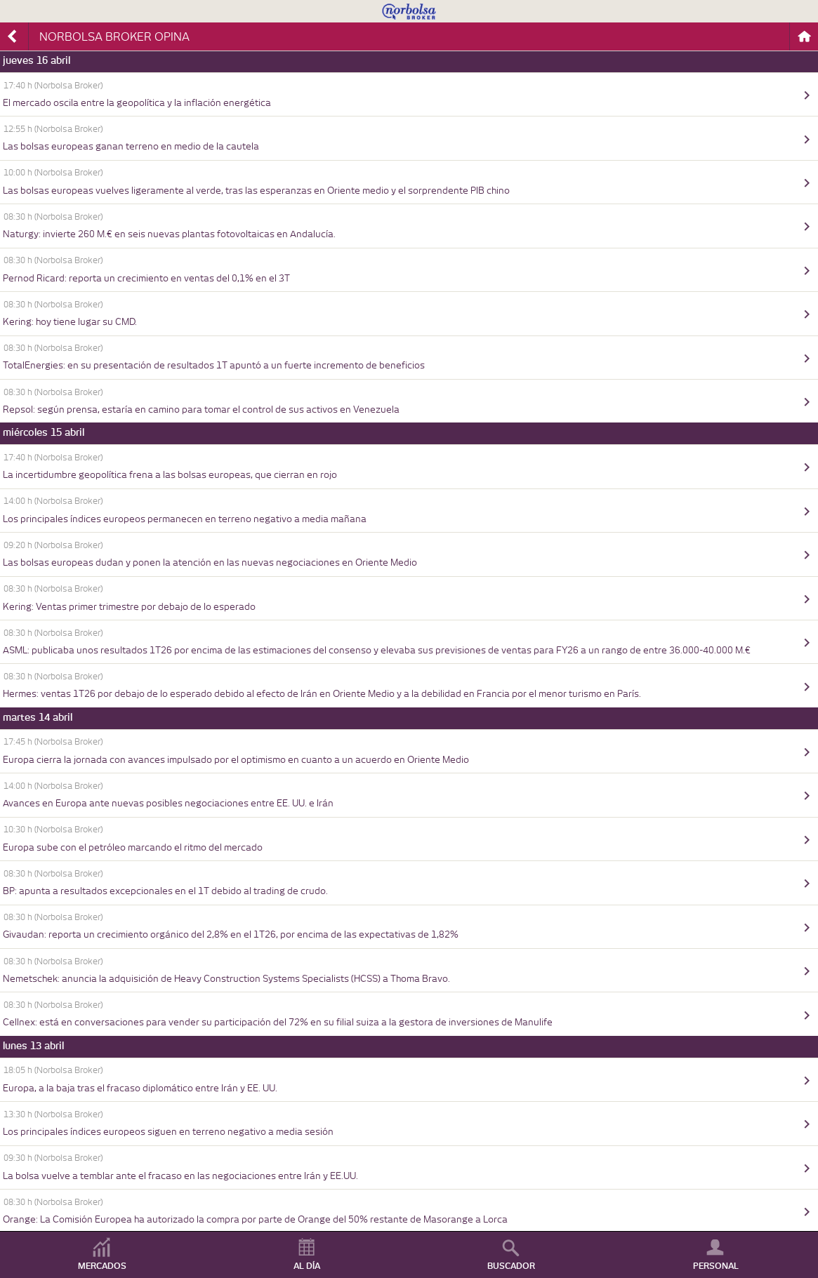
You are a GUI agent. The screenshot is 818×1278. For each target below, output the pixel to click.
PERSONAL (716, 1266)
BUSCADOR (511, 1266)
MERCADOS (102, 1266)
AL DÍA (306, 1266)
